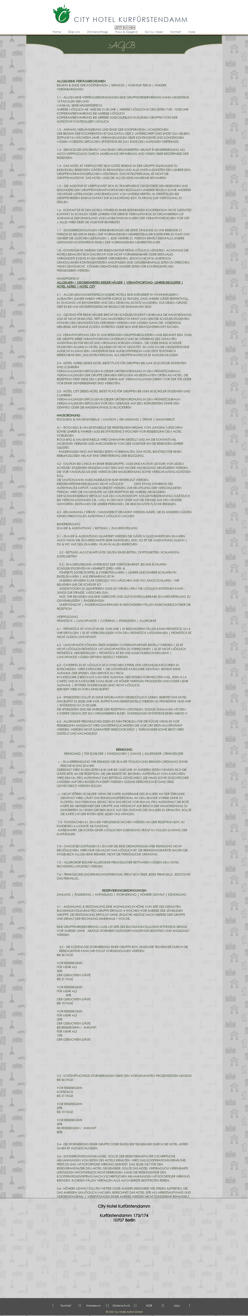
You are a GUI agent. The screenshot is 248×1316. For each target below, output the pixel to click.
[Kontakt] (66, 1305)
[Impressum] (93, 1305)
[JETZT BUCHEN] (125, 28)
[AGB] (149, 1305)
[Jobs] (176, 1305)
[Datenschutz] (121, 1305)
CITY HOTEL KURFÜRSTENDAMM (131, 19)
